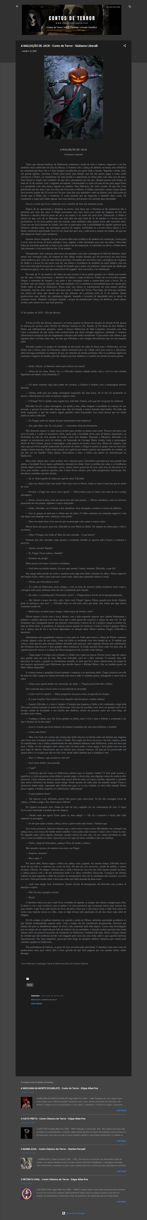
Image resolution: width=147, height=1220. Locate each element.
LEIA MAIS (121, 1110)
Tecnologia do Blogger (73, 1213)
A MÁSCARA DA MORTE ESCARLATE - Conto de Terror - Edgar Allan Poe (59, 1088)
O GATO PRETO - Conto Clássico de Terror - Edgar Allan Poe (53, 1118)
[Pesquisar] (130, 7)
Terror (29, 985)
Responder (36, 1004)
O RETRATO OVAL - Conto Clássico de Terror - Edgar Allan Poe (54, 1179)
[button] (124, 46)
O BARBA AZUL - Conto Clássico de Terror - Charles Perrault (53, 1149)
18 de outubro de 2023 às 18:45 (52, 996)
